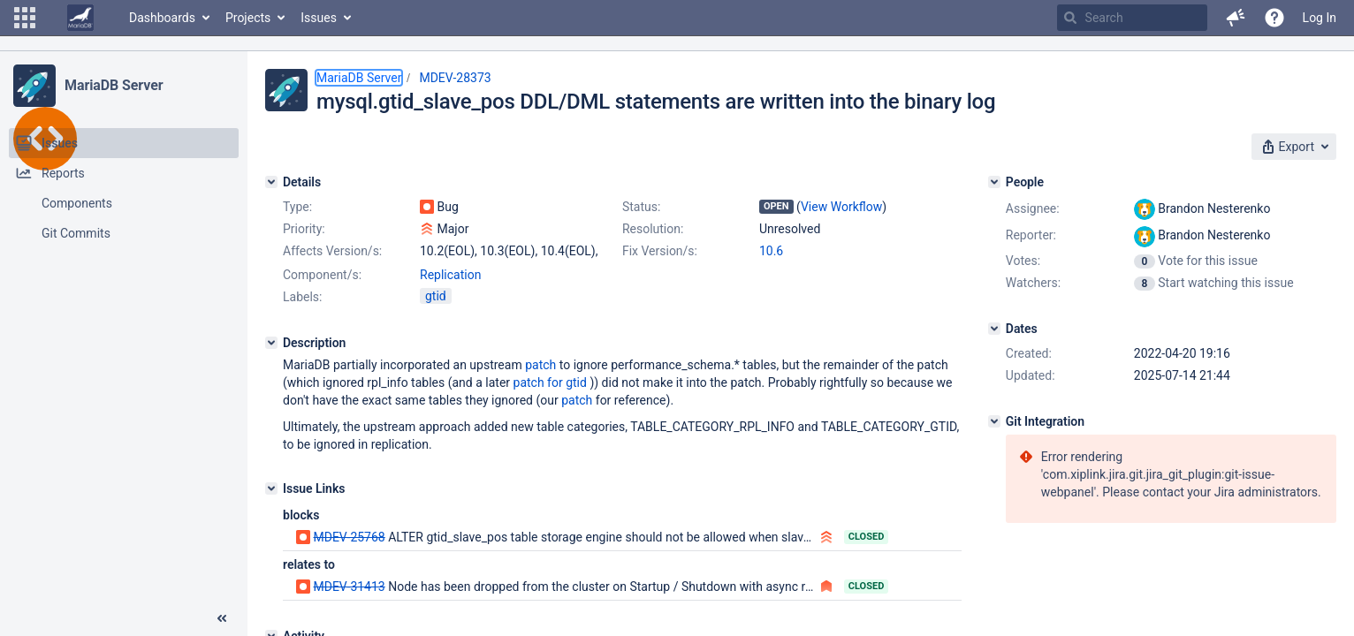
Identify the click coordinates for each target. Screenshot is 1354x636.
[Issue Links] (271, 488)
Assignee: (1033, 208)
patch (540, 365)
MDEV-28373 (455, 78)
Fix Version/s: (659, 251)
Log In (1319, 18)
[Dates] (994, 328)
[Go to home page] (80, 17)
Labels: (302, 297)
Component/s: (322, 275)
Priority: (304, 229)
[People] (994, 182)
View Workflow (841, 207)
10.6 (771, 251)
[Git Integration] (994, 421)
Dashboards (162, 18)
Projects (247, 18)
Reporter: (1031, 235)
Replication (450, 275)
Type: (297, 207)
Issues (318, 18)
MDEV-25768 (348, 537)
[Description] (271, 343)
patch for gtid (550, 382)
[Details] (271, 182)
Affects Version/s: (332, 251)
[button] (25, 17)
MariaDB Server (114, 85)
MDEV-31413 (348, 586)
